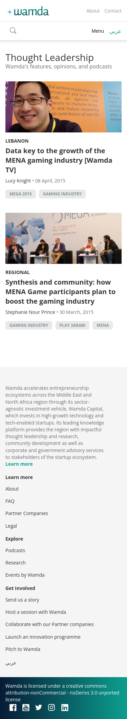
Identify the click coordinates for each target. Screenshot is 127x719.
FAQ (10, 501)
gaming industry (62, 194)
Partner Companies (26, 513)
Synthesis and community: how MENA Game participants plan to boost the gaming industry (60, 291)
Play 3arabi (73, 325)
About (93, 10)
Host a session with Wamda (35, 612)
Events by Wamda (25, 575)
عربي (115, 31)
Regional (17, 272)
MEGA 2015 (20, 194)
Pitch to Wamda (22, 649)
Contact (113, 10)
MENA (103, 325)
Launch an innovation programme (43, 637)
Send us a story (22, 599)
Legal (11, 526)
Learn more (19, 464)
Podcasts (15, 550)
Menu (97, 31)
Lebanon (17, 141)
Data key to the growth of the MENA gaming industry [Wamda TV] (58, 160)
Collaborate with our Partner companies (49, 624)
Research (15, 562)
